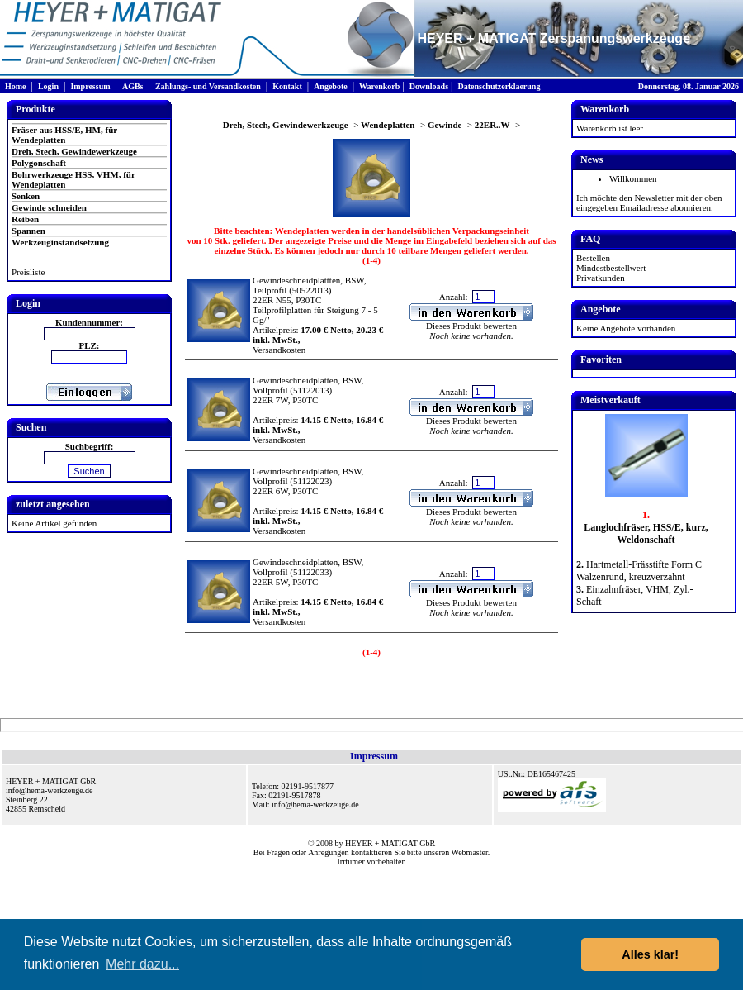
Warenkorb (379, 86)
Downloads (428, 86)
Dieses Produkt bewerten (471, 326)
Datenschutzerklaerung (498, 86)
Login (48, 86)
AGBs (133, 86)
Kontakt (287, 86)
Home (15, 86)
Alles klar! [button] (650, 954)
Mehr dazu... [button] (142, 964)
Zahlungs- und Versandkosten (208, 86)
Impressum (90, 86)
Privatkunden (600, 278)
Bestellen (593, 258)
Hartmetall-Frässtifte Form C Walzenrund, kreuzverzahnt (639, 571)
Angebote (331, 86)
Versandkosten (279, 350)
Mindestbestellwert (611, 268)
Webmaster (470, 852)
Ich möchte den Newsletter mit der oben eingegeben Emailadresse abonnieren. (649, 202)
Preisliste (28, 272)
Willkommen (633, 178)
